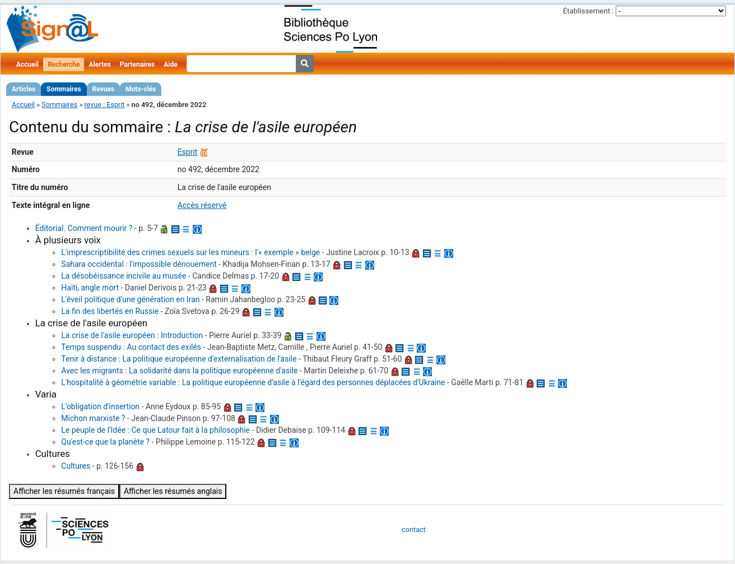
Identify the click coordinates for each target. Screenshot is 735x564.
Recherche (64, 64)
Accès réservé (202, 205)
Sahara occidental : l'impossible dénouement (138, 264)
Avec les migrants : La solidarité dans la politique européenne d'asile (179, 370)
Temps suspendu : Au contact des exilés (131, 347)
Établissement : (588, 11)
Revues (103, 89)
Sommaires (63, 89)
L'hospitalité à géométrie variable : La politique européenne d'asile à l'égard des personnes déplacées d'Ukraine (253, 382)
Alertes (99, 64)
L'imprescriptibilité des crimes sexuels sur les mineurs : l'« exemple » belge (190, 252)
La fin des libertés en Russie (110, 311)
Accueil (27, 64)
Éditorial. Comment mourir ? (84, 228)
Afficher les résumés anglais (173, 491)
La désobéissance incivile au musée (123, 275)
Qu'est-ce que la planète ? (105, 441)
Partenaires (137, 64)
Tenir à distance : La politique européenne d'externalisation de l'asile (178, 358)
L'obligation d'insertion (100, 406)
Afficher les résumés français (64, 491)
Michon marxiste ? (93, 418)
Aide (170, 64)
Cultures (75, 465)
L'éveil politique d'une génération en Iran (130, 299)
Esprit (188, 151)
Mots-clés (140, 89)
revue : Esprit (104, 104)
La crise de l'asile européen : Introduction (132, 335)
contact (413, 529)
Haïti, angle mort (90, 287)
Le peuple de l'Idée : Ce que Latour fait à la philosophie (155, 430)
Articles (23, 89)
